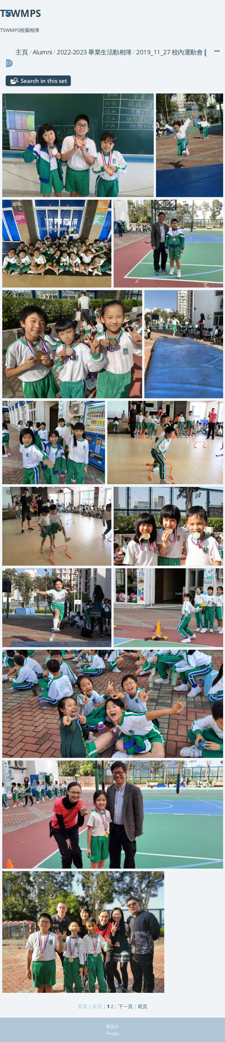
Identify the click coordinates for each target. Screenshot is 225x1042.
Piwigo (112, 1033)
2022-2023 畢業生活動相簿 (94, 52)
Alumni (42, 52)
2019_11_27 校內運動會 (169, 52)
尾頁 (142, 1006)
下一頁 (125, 1006)
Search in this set (44, 80)
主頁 (21, 52)
